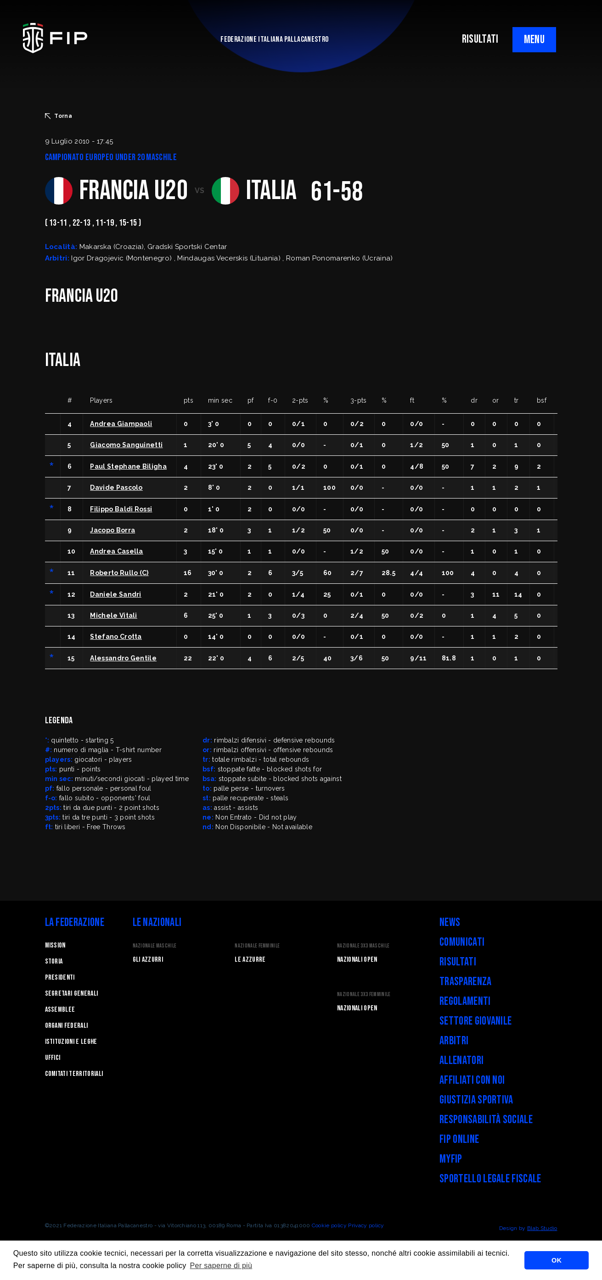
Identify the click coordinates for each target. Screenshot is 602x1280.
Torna (59, 116)
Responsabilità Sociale (486, 1120)
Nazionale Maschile (155, 945)
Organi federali (66, 1025)
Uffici (53, 1057)
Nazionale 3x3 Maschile (363, 945)
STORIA (54, 961)
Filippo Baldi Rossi (121, 509)
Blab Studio (542, 1228)
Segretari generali (71, 993)
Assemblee (60, 1009)
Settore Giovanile (475, 1021)
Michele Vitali (113, 615)
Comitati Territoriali (74, 1073)
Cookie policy (329, 1225)
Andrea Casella (116, 551)
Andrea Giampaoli (121, 423)
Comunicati (461, 942)
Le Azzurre (250, 959)
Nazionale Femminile (257, 945)
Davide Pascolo (116, 487)
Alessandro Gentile (123, 658)
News (449, 922)
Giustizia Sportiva (476, 1100)
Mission (55, 945)
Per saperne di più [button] (221, 1265)
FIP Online (459, 1139)
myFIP (450, 1159)
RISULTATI (480, 39)
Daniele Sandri (115, 594)
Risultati (457, 962)
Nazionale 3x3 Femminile (363, 994)
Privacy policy (366, 1225)
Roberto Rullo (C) (119, 572)
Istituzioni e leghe (71, 1041)
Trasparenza (465, 982)
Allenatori (461, 1060)
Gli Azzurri (148, 959)
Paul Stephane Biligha (128, 466)
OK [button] (556, 1260)
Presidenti (60, 977)
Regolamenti (465, 1001)
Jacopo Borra (112, 530)
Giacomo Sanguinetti (126, 445)
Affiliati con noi (472, 1080)
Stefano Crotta (115, 636)
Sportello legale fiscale (490, 1179)
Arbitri (453, 1041)
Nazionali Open (357, 959)
